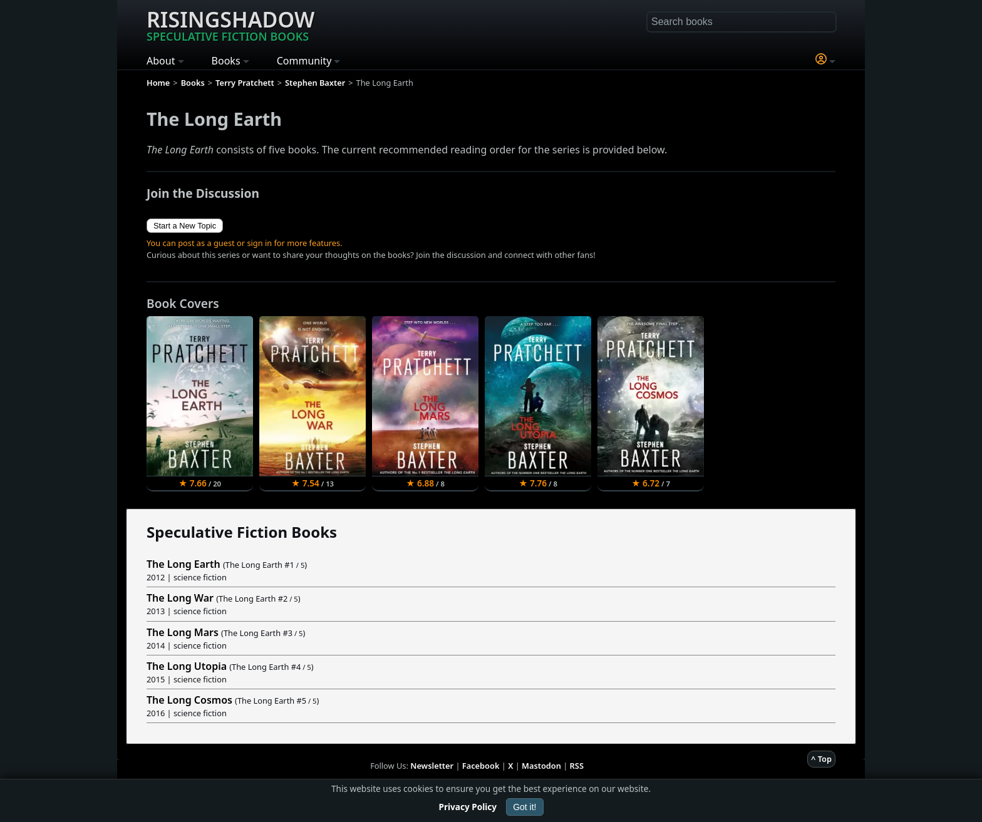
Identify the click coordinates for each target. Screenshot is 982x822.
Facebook (481, 765)
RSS (577, 765)
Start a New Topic (184, 225)
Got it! (524, 807)
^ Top (821, 758)
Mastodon (541, 765)
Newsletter (431, 765)
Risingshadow (230, 24)
